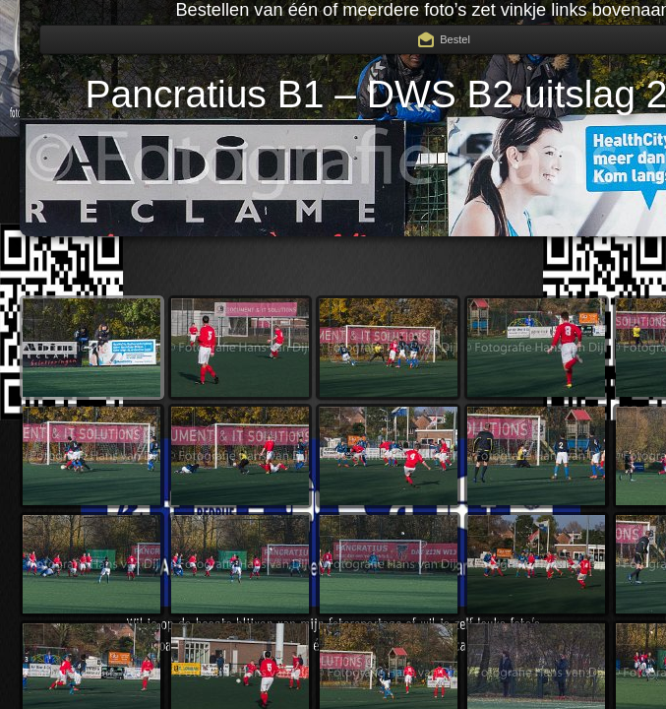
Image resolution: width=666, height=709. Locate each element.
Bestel (455, 39)
